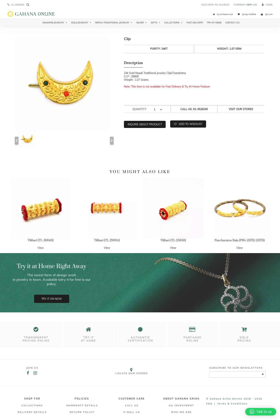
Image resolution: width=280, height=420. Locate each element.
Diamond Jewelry (54, 22)
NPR (249, 4)
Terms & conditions (232, 403)
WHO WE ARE (181, 412)
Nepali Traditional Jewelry (114, 22)
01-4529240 (16, 4)
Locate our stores (132, 371)
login (267, 4)
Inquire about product (145, 124)
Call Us (131, 405)
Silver (141, 22)
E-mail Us (132, 412)
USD (255, 4)
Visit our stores (241, 109)
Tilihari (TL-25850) (173, 240)
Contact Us (232, 22)
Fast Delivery (195, 22)
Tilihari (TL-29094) (107, 240)
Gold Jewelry (81, 22)
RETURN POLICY (82, 412)
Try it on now (51, 299)
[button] (260, 411)
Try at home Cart (223, 14)
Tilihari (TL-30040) (40, 240)
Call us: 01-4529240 (194, 109)
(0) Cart (266, 14)
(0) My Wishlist (247, 14)
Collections (173, 22)
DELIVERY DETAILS (32, 412)
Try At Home (214, 22)
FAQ (209, 403)
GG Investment (181, 405)
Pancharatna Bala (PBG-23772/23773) (240, 240)
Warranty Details (82, 405)
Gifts (155, 22)
